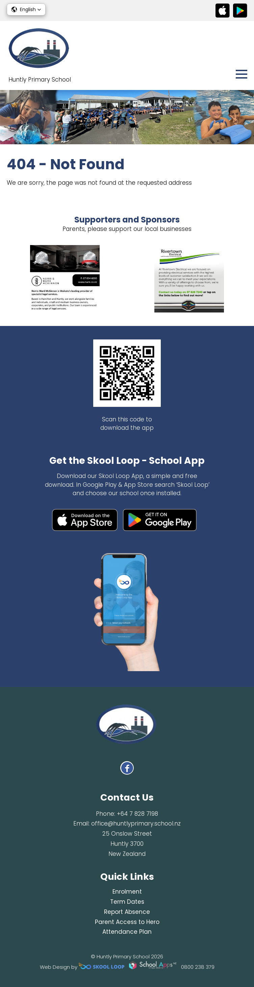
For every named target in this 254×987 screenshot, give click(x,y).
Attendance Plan (127, 932)
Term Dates (127, 902)
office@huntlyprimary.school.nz (136, 823)
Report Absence (127, 912)
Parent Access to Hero (127, 922)
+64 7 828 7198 (137, 814)
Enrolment (127, 892)
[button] (26, 9)
